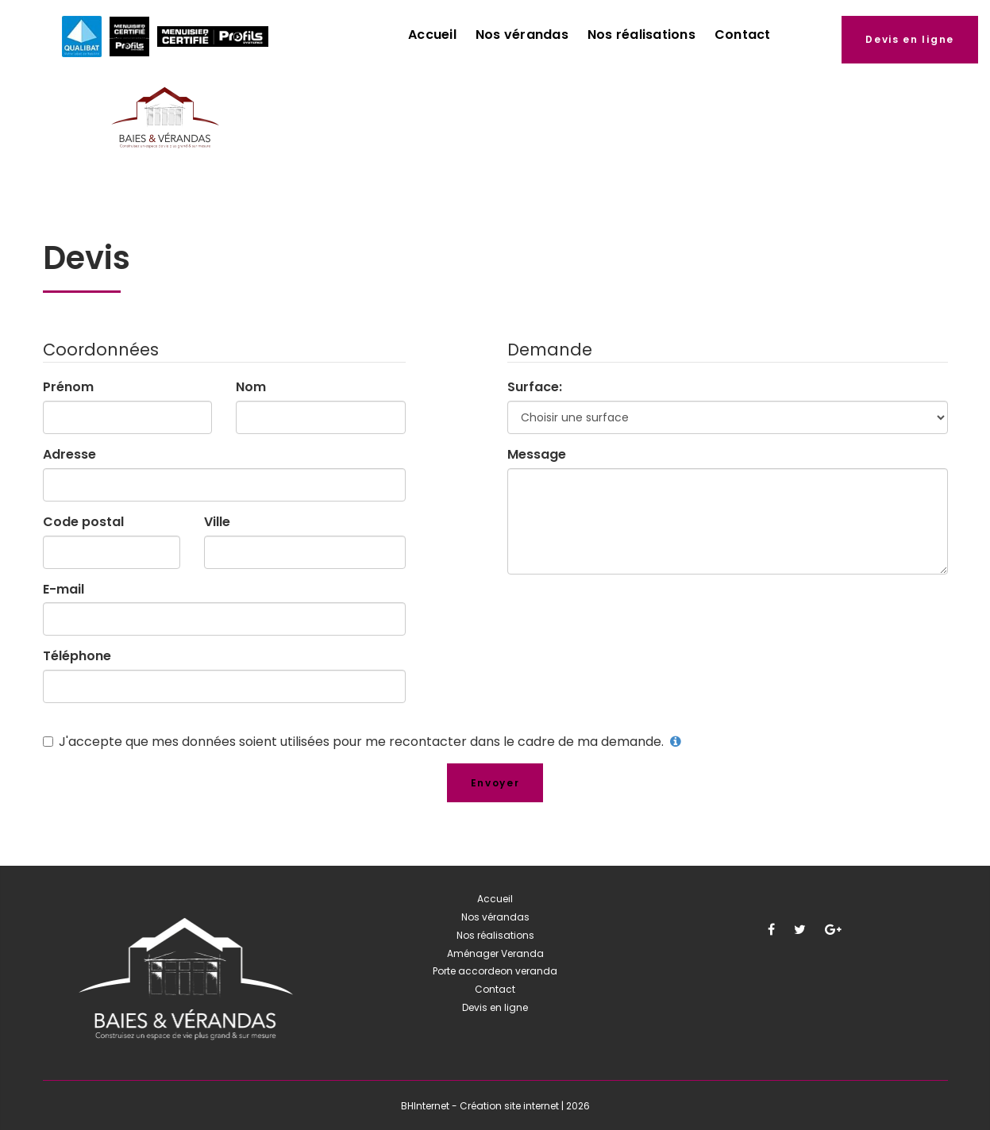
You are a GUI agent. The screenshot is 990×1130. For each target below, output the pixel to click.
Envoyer (495, 783)
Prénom (68, 387)
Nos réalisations (641, 34)
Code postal (83, 522)
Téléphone (77, 656)
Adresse (69, 454)
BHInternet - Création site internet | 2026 (495, 1106)
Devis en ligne (909, 39)
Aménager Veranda (495, 953)
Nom (251, 387)
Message (536, 454)
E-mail (63, 589)
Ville (217, 522)
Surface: (534, 387)
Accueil (432, 34)
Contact (743, 34)
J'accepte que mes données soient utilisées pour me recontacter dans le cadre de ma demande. (363, 741)
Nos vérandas (522, 34)
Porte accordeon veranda (495, 971)
